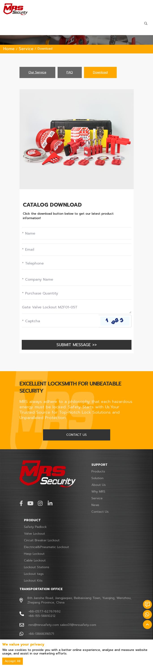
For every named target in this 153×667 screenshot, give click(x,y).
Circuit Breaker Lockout (42, 540)
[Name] (76, 233)
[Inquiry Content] (76, 307)
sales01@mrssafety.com (78, 625)
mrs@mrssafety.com (43, 625)
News (95, 505)
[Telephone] (76, 263)
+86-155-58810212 (42, 616)
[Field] (76, 293)
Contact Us (100, 511)
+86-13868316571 (41, 633)
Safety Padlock (35, 527)
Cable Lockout (35, 560)
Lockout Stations (36, 567)
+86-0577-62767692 (44, 611)
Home (9, 49)
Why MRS (98, 491)
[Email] (76, 249)
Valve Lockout (34, 533)
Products (98, 471)
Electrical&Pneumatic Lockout (46, 547)
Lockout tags (34, 574)
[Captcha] (60, 321)
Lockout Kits (33, 580)
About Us (98, 485)
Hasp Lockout (34, 553)
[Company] (76, 279)
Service (26, 49)
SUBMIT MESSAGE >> (76, 345)
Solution (97, 478)
